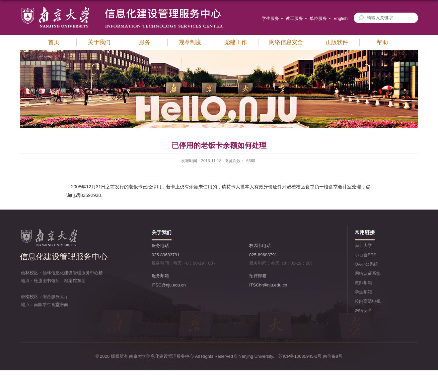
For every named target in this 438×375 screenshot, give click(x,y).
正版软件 (337, 42)
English (340, 18)
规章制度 (190, 42)
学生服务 (270, 18)
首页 (53, 42)
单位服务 (318, 18)
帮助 (382, 42)
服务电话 (160, 245)
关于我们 (99, 42)
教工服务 (294, 18)
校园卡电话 (260, 245)
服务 (144, 42)
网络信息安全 (286, 42)
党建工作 (235, 42)
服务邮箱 (160, 275)
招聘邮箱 (257, 275)
